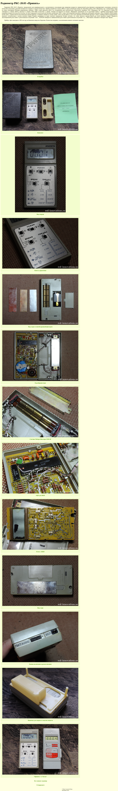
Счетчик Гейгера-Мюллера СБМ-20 (40, 439)
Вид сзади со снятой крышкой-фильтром (40, 326)
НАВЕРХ (0, 746)
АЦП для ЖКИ (40, 495)
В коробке (40, 76)
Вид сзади (40, 608)
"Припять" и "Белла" (40, 776)
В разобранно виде (40, 383)
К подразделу (40, 785)
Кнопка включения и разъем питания (40, 664)
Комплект (40, 132)
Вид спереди (40, 214)
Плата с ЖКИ (40, 551)
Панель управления (40, 270)
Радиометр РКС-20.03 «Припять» (20, 3)
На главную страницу (40, 781)
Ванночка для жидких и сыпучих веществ (40, 720)
